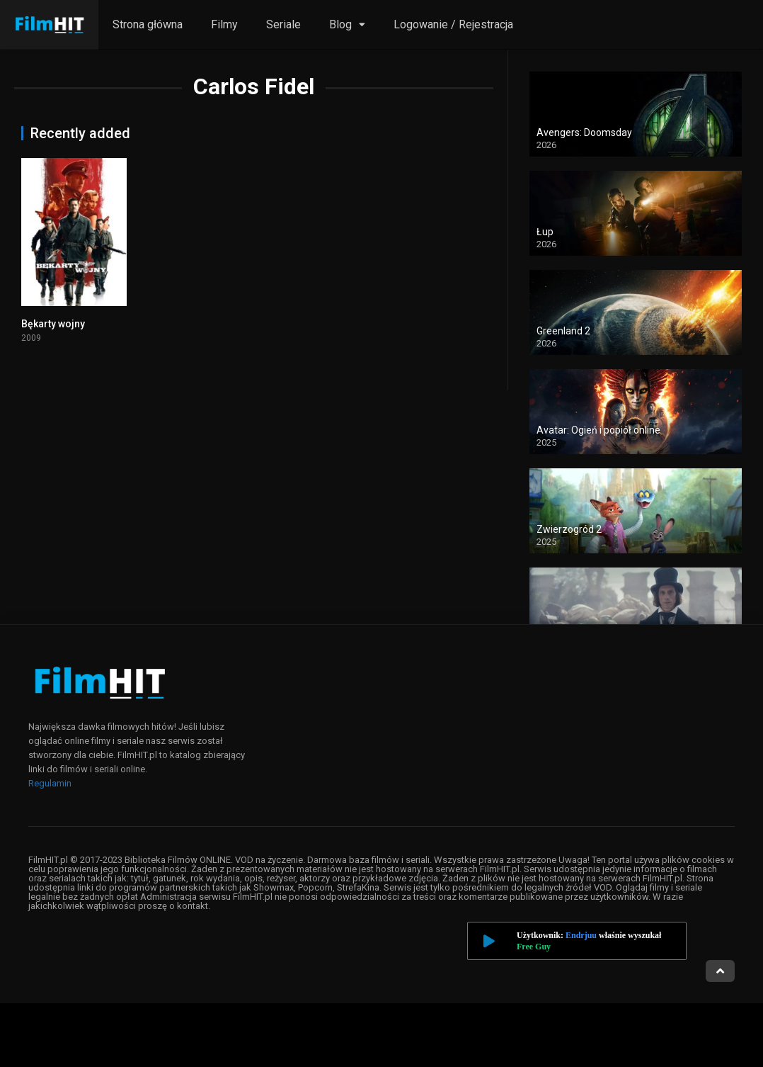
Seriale (283, 24)
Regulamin (49, 783)
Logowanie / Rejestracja (453, 24)
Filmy (224, 24)
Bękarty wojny (53, 323)
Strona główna (148, 24)
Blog (340, 24)
